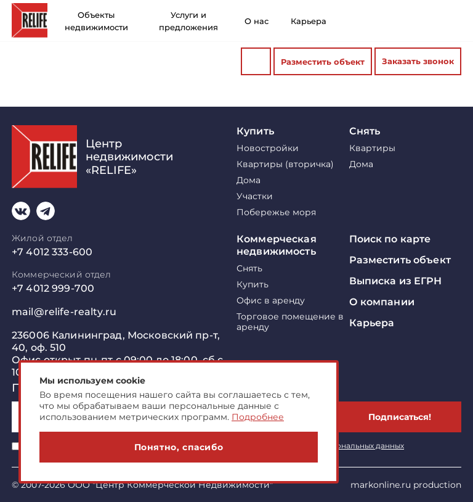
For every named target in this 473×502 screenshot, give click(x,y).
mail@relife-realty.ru (64, 312)
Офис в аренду (270, 300)
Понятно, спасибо (179, 447)
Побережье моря (276, 212)
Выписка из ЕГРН (395, 281)
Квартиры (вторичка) (285, 164)
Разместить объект (323, 62)
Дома (248, 180)
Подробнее (258, 416)
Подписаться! (399, 416)
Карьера (308, 21)
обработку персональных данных (339, 445)
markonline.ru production (405, 485)
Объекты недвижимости (96, 21)
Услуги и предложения (188, 21)
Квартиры (372, 148)
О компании (381, 302)
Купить (255, 131)
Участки (254, 196)
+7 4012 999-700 (53, 288)
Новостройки (267, 148)
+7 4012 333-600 (52, 252)
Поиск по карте (390, 239)
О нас (257, 21)
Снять (365, 131)
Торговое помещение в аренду (290, 321)
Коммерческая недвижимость (276, 245)
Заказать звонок (418, 61)
